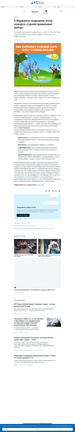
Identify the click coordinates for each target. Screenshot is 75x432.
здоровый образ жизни (22, 225)
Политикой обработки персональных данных (61, 425)
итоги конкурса (32, 225)
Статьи (15, 332)
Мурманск (19, 222)
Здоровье (22, 292)
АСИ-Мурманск (17, 40)
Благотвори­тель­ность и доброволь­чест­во (34, 350)
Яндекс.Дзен (40, 185)
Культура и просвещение (28, 40)
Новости (16, 17)
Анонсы (16, 313)
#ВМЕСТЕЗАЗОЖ (25, 177)
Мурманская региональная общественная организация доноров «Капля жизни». (35, 228)
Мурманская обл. (26, 222)
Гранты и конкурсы (28, 365)
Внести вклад (23, 215)
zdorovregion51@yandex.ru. (31, 179)
